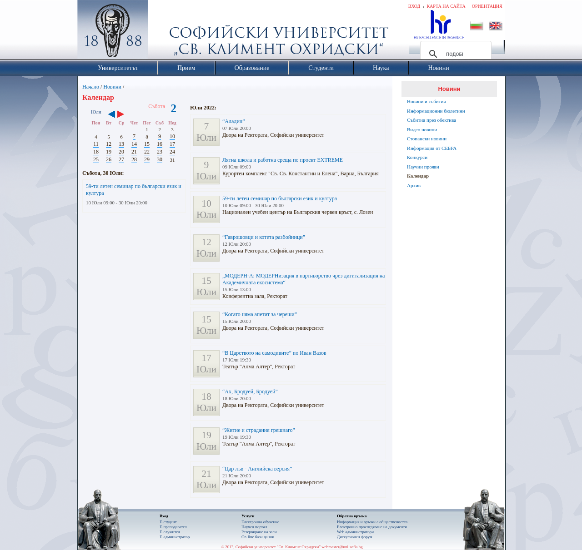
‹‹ (111, 114)
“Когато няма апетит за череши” (259, 314)
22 (147, 152)
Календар (418, 175)
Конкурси (417, 157)
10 (172, 136)
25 (96, 159)
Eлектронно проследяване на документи (372, 527)
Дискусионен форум (354, 537)
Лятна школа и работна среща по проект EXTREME (282, 160)
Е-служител (170, 532)
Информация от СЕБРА (432, 148)
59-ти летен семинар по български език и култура (279, 198)
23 (159, 152)
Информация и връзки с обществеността (372, 522)
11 (96, 144)
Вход (414, 6)
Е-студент (168, 522)
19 (108, 152)
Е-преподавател (173, 527)
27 (121, 159)
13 (121, 144)
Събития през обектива (431, 120)
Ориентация (487, 6)
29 (147, 159)
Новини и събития (426, 101)
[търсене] (454, 54)
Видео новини (422, 129)
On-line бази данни (257, 537)
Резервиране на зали (259, 532)
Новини (112, 87)
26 (108, 159)
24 (172, 152)
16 (159, 144)
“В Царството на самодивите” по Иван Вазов (274, 353)
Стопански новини (427, 138)
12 (108, 144)
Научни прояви (423, 166)
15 (147, 144)
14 (134, 144)
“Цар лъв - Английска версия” (257, 469)
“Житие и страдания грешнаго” (258, 430)
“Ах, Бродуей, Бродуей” (250, 391)
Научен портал (254, 527)
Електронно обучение (260, 522)
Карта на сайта (445, 6)
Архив (414, 185)
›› (125, 114)
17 (172, 144)
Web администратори (355, 532)
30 (159, 159)
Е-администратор (175, 537)
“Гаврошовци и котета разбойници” (263, 237)
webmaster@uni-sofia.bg (342, 547)
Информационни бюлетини (436, 111)
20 (121, 152)
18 (96, 152)
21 (134, 152)
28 (134, 159)
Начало (90, 87)
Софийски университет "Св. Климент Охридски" (164, 32)
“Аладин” (233, 121)
